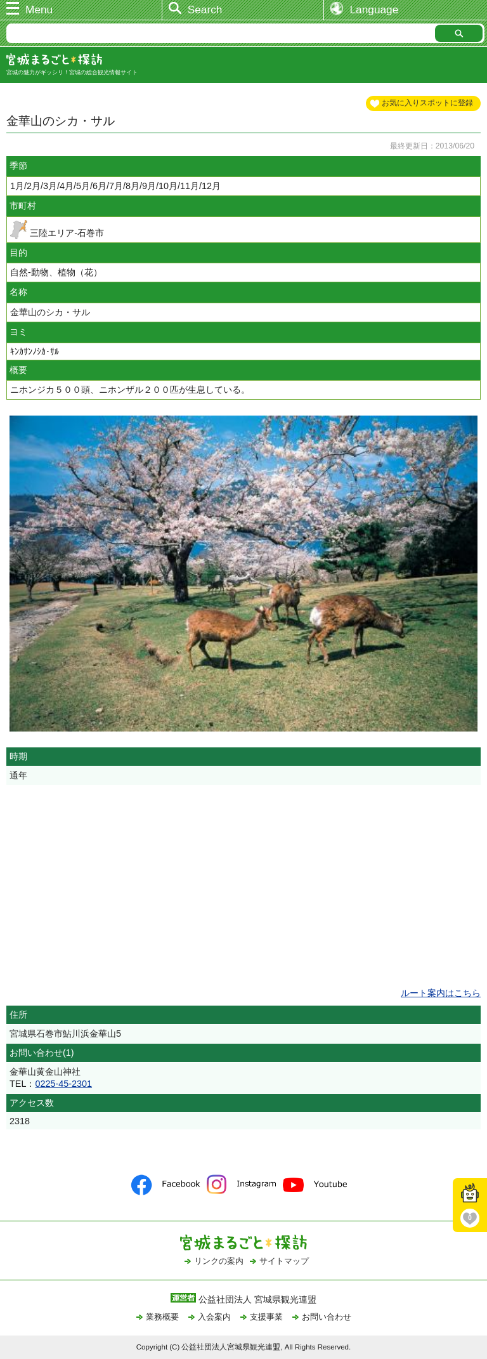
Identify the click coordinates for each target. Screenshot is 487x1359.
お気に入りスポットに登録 (427, 103)
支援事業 (266, 1317)
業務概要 (162, 1317)
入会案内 (214, 1317)
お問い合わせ (326, 1317)
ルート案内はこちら (441, 993)
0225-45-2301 (63, 1084)
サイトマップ (284, 1261)
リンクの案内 (219, 1261)
